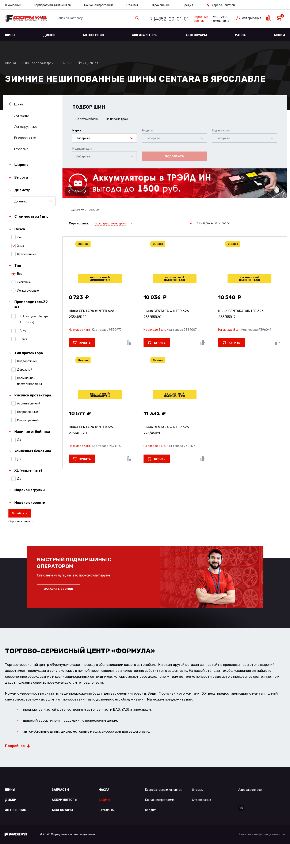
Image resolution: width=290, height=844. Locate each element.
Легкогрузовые (25, 127)
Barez (22, 339)
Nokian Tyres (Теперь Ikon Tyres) (32, 319)
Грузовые (21, 149)
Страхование (160, 5)
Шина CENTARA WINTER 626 (91, 314)
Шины (10, 35)
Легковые (21, 115)
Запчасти (60, 790)
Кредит (188, 5)
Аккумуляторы (144, 35)
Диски (49, 35)
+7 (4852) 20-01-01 (168, 19)
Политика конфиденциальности (262, 834)
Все (19, 274)
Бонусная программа (99, 5)
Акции (279, 35)
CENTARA (66, 63)
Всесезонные (26, 254)
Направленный (27, 412)
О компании (13, 5)
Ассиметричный (28, 403)
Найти (138, 18)
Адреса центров (223, 5)
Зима (20, 246)
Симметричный (28, 420)
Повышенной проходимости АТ (29, 381)
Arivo (22, 331)
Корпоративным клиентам (52, 5)
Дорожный (24, 369)
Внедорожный (27, 361)
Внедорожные (25, 138)
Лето (20, 237)
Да (19, 440)
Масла (240, 35)
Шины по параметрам (38, 63)
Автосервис (93, 35)
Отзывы (132, 5)
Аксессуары (196, 35)
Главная (10, 63)
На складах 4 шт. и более (209, 223)
